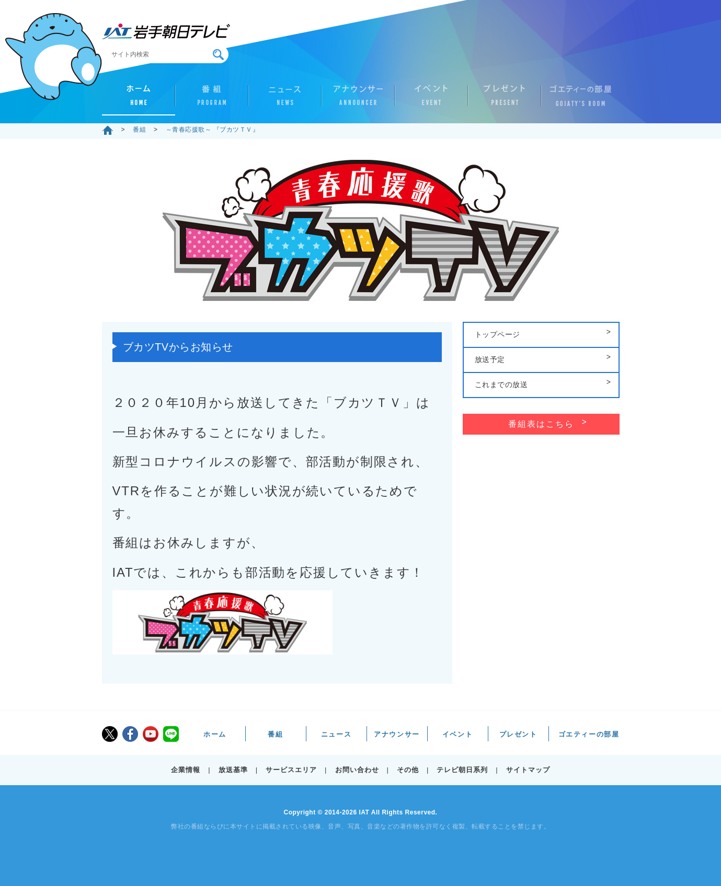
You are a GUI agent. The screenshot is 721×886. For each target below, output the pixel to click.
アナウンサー (358, 99)
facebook (130, 734)
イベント (431, 99)
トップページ (497, 334)
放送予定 (490, 359)
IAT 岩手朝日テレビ (166, 31)
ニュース (285, 99)
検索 (218, 55)
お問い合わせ (357, 770)
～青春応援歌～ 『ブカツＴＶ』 (212, 129)
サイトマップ (528, 770)
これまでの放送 (501, 384)
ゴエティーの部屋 (577, 99)
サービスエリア (291, 770)
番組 (211, 99)
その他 (408, 770)
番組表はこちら (541, 423)
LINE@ (171, 734)
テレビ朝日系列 (462, 770)
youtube (150, 734)
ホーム (138, 99)
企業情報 (185, 770)
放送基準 (233, 770)
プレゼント (504, 99)
